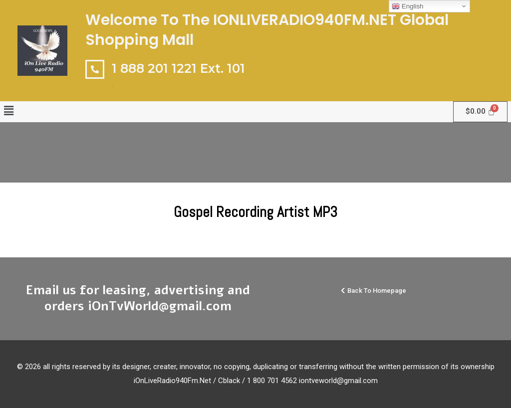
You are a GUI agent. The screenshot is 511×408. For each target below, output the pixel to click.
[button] (373, 290)
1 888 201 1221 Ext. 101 (178, 68)
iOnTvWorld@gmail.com (160, 306)
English (407, 6)
